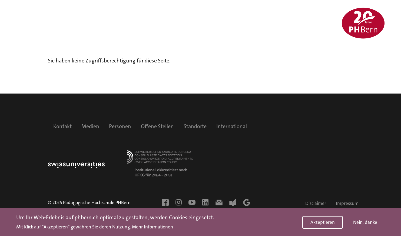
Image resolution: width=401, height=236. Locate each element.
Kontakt (62, 126)
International (231, 126)
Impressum (347, 203)
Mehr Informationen (152, 228)
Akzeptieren (322, 223)
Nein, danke (365, 223)
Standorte (195, 126)
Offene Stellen (157, 126)
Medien (90, 126)
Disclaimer (315, 203)
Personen (120, 126)
